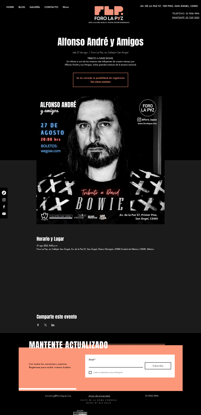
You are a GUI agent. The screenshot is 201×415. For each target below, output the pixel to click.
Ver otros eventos (100, 81)
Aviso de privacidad (99, 395)
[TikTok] (4, 193)
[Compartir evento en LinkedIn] (52, 325)
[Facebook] (4, 207)
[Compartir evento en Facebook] (38, 325)
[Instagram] (4, 200)
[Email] (115, 364)
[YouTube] (4, 214)
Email (92, 359)
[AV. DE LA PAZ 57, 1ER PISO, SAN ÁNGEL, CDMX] (169, 6)
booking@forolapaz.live (58, 395)
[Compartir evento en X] (45, 325)
